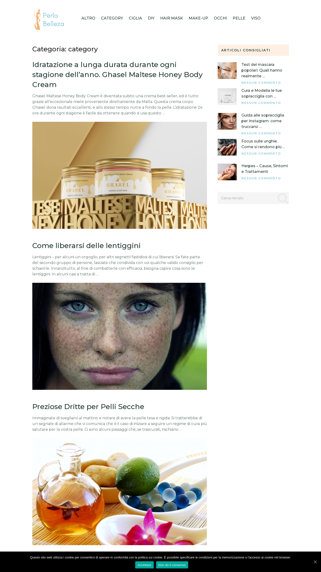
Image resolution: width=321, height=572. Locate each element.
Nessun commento (261, 82)
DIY (151, 18)
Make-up (198, 18)
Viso (256, 18)
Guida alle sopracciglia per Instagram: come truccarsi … (262, 121)
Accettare (144, 565)
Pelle (239, 18)
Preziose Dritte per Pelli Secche (88, 406)
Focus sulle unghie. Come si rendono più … (263, 144)
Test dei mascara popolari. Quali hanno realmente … (261, 70)
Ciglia (135, 18)
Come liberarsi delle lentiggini (86, 245)
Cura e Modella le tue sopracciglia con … (261, 93)
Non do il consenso (172, 565)
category (112, 18)
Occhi (220, 18)
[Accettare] (315, 561)
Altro (88, 18)
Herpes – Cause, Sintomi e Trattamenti (264, 169)
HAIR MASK (171, 18)
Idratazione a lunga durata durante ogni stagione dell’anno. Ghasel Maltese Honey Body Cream (117, 74)
